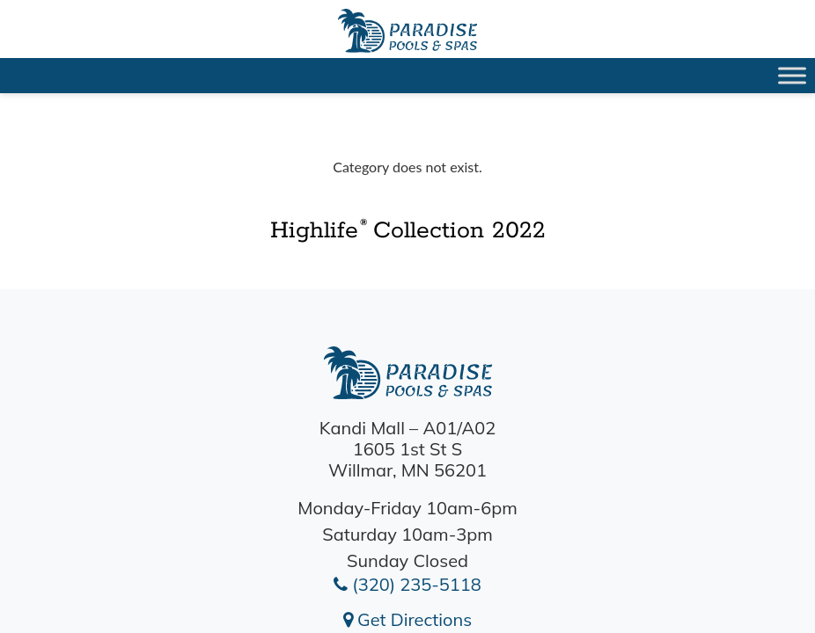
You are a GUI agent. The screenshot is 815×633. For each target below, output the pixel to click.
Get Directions (407, 619)
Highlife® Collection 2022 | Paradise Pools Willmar (407, 31)
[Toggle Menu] (792, 75)
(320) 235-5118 (407, 584)
